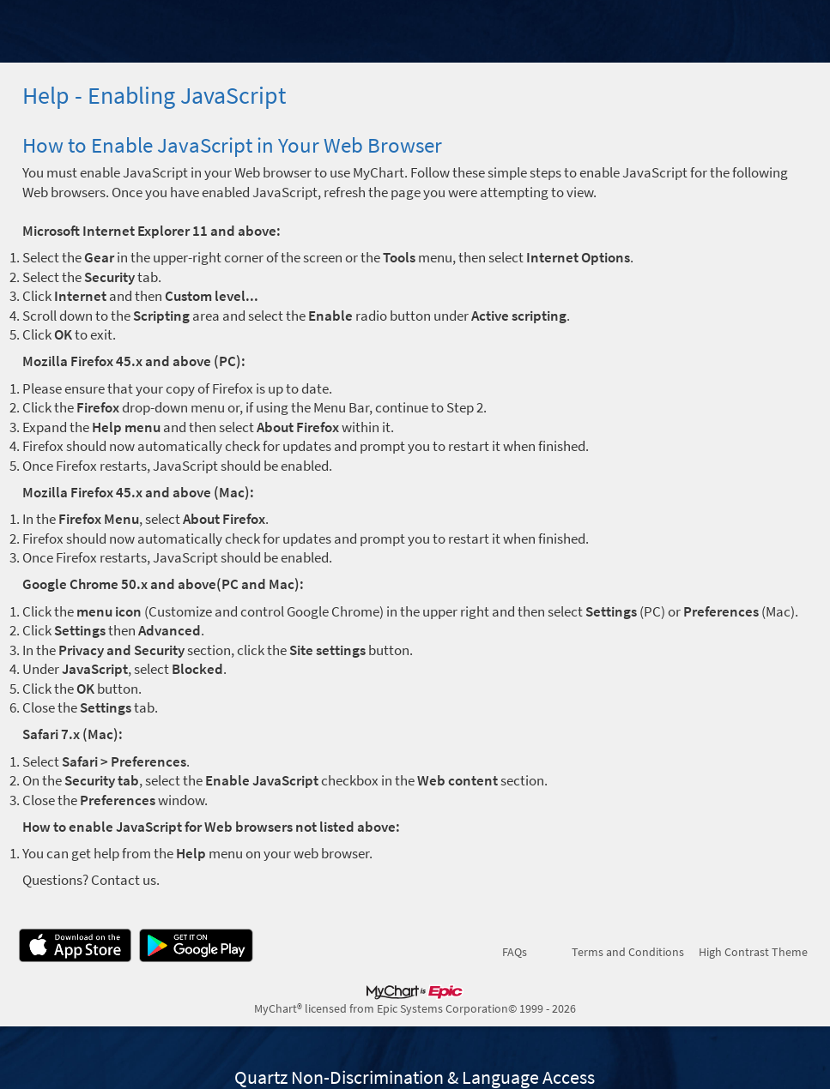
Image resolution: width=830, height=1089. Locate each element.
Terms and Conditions (628, 952)
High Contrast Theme (753, 952)
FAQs (514, 952)
